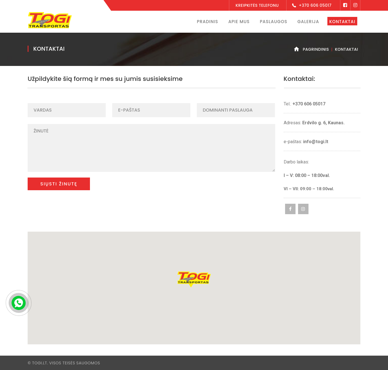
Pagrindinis (316, 49)
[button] (194, 279)
